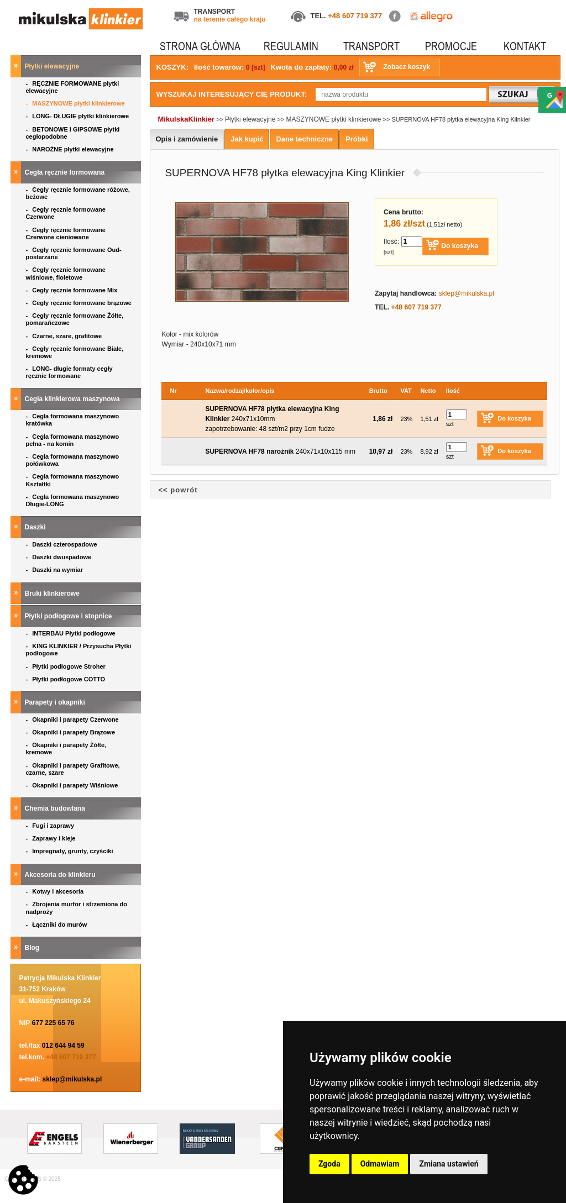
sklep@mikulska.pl (72, 1079)
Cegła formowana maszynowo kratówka (72, 420)
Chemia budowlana (56, 808)
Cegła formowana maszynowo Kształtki (72, 480)
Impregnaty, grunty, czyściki (70, 851)
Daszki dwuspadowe (59, 557)
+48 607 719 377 (355, 16)
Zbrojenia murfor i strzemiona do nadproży (76, 908)
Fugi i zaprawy (51, 825)
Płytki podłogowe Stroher (66, 666)
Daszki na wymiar (55, 569)
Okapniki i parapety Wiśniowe (73, 785)
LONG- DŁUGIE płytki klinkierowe (79, 116)
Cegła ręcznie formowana (66, 172)
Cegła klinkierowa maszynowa (73, 399)
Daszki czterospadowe (62, 544)
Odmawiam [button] (380, 1163)
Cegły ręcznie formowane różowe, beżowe (78, 193)
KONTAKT (525, 46)
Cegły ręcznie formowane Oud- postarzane (74, 253)
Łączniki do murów (57, 924)
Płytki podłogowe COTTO (66, 679)
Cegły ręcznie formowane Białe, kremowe (75, 352)
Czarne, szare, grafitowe (66, 336)
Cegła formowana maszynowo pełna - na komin (72, 440)
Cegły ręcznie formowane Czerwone (66, 213)
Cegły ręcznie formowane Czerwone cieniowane (66, 233)
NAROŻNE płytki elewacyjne (71, 149)
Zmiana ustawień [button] (448, 1163)
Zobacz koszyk (406, 67)
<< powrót (178, 490)
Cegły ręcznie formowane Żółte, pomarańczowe (75, 319)
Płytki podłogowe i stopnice (69, 616)
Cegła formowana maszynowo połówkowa (72, 460)
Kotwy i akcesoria (56, 891)
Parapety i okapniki (56, 702)
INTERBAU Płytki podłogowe (72, 633)
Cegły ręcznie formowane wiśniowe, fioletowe (66, 273)
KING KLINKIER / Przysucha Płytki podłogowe (79, 649)
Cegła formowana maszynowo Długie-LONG (72, 500)
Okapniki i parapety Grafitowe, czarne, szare (73, 769)
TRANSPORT (371, 46)
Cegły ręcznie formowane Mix (73, 290)
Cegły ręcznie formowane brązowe (80, 303)
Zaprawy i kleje (51, 838)
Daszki (36, 527)
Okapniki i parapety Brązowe (71, 732)
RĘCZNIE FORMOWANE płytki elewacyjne (72, 87)
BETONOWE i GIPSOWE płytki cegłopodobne (73, 133)
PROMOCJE (451, 46)
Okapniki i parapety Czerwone (73, 719)
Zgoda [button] (329, 1163)
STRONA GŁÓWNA (200, 46)
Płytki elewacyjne (53, 66)
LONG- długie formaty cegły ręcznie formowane (69, 372)
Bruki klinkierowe (53, 593)
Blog (33, 948)
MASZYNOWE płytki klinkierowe (76, 103)
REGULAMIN (291, 46)
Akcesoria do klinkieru (61, 875)
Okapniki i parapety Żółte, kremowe (66, 748)
